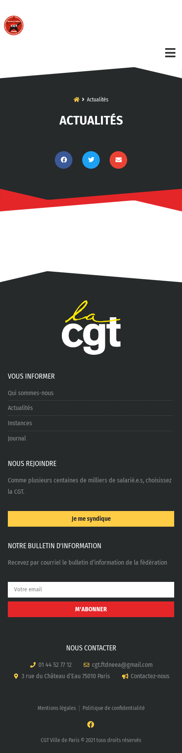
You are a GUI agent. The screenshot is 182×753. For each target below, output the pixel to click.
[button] (63, 160)
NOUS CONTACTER (91, 648)
